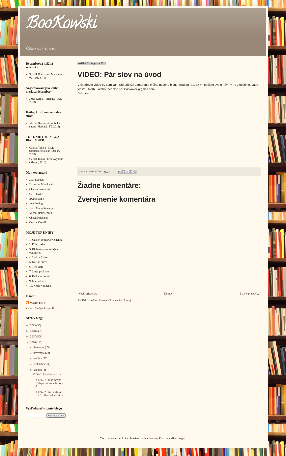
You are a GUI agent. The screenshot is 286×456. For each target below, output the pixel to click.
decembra (39, 347)
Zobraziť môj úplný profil (40, 308)
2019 (33, 325)
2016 (33, 342)
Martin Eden (37, 302)
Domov (168, 293)
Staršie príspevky (249, 293)
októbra (38, 358)
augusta (38, 369)
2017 (33, 336)
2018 (33, 331)
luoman (153, 438)
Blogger (181, 438)
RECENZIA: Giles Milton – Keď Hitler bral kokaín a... (49, 394)
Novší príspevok (87, 293)
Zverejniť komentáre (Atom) (115, 300)
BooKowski (61, 24)
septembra (39, 364)
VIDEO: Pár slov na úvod (47, 374)
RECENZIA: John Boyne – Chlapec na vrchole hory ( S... (49, 383)
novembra (39, 352)
